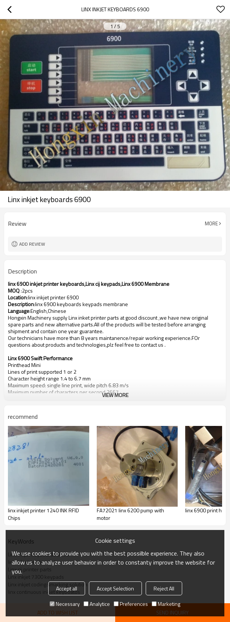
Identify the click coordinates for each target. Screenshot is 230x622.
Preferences (131, 604)
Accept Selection (115, 588)
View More (115, 395)
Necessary (65, 604)
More (211, 223)
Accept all (66, 588)
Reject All (164, 588)
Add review (32, 244)
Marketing (166, 604)
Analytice (97, 604)
